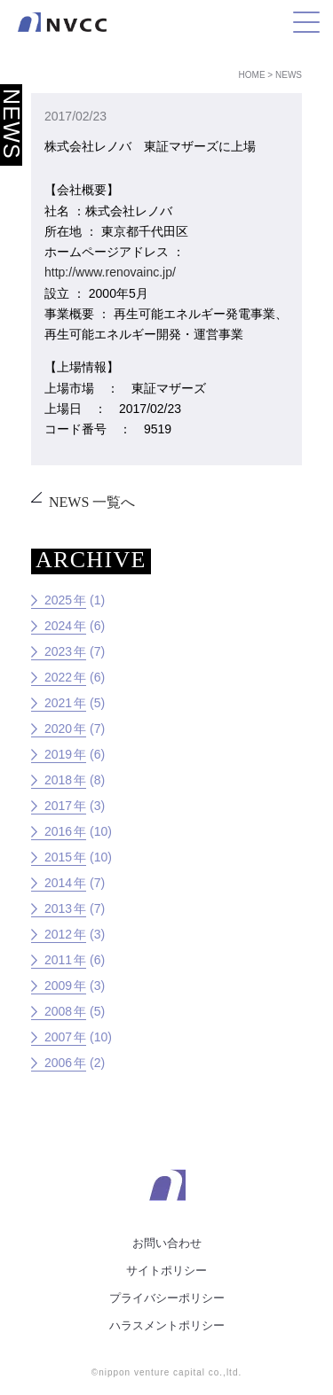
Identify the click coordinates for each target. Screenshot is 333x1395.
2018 (58, 780)
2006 (58, 1063)
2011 (58, 960)
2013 (58, 908)
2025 (58, 600)
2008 (58, 1011)
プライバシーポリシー (167, 1298)
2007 (58, 1037)
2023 (58, 651)
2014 (58, 883)
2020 (58, 728)
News (288, 75)
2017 (58, 806)
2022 (58, 677)
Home (252, 75)
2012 (58, 934)
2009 (58, 985)
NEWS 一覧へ (92, 502)
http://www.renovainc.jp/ (110, 272)
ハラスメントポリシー (167, 1325)
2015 (58, 857)
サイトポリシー (166, 1270)
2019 (58, 754)
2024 (58, 626)
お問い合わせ (167, 1243)
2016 (58, 831)
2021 (58, 703)
